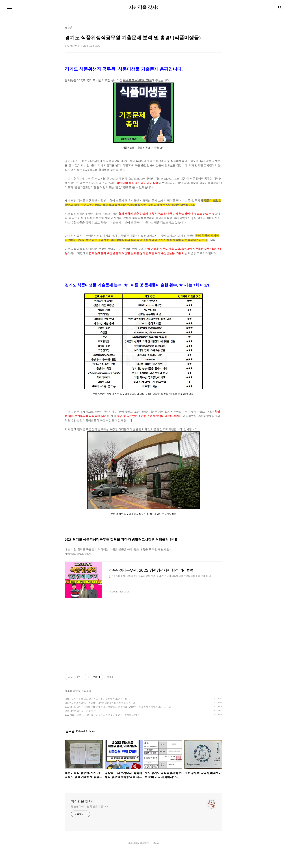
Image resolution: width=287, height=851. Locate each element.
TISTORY (144, 843)
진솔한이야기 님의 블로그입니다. (90, 806)
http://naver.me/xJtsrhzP (78, 553)
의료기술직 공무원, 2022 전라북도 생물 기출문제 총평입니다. (94, 698)
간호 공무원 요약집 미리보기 (79, 711)
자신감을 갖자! (143, 7)
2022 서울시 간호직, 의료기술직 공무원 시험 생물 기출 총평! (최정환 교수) (101, 715)
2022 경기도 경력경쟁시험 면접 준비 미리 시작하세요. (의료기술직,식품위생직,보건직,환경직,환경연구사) (116, 707)
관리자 (156, 843)
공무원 (68, 691)
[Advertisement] (143, 633)
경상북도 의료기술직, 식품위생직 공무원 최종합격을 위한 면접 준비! (98, 703)
